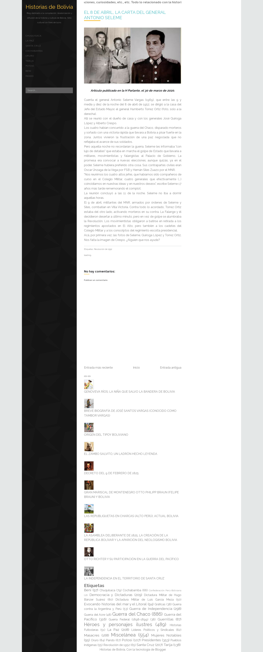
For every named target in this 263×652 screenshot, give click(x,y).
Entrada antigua (170, 367)
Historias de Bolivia (49, 7)
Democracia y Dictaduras (110, 595)
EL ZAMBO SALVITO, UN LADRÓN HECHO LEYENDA (120, 454)
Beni (28, 71)
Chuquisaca (33, 35)
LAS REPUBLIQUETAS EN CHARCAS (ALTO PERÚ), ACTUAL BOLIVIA (131, 516)
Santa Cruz (33, 46)
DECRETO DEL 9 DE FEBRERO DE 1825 (111, 473)
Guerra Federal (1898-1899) (128, 619)
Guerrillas (166, 619)
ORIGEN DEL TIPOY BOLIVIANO (106, 434)
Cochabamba (34, 51)
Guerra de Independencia (150, 609)
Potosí (30, 66)
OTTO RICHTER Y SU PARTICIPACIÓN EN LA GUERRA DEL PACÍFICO (131, 559)
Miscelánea (123, 635)
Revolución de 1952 (103, 249)
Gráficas (160, 604)
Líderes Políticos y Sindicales (152, 630)
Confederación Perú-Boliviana (165, 590)
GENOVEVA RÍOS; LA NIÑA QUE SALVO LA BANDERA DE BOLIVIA (129, 391)
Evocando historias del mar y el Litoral (115, 604)
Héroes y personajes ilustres (118, 624)
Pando (30, 76)
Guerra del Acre (94, 614)
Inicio (136, 367)
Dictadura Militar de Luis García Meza (144, 599)
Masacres (91, 635)
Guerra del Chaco (131, 614)
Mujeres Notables (166, 635)
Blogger (160, 649)
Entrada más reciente (98, 367)
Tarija (30, 61)
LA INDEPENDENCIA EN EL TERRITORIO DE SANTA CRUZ (124, 578)
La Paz (30, 40)
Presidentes (151, 640)
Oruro (30, 56)
